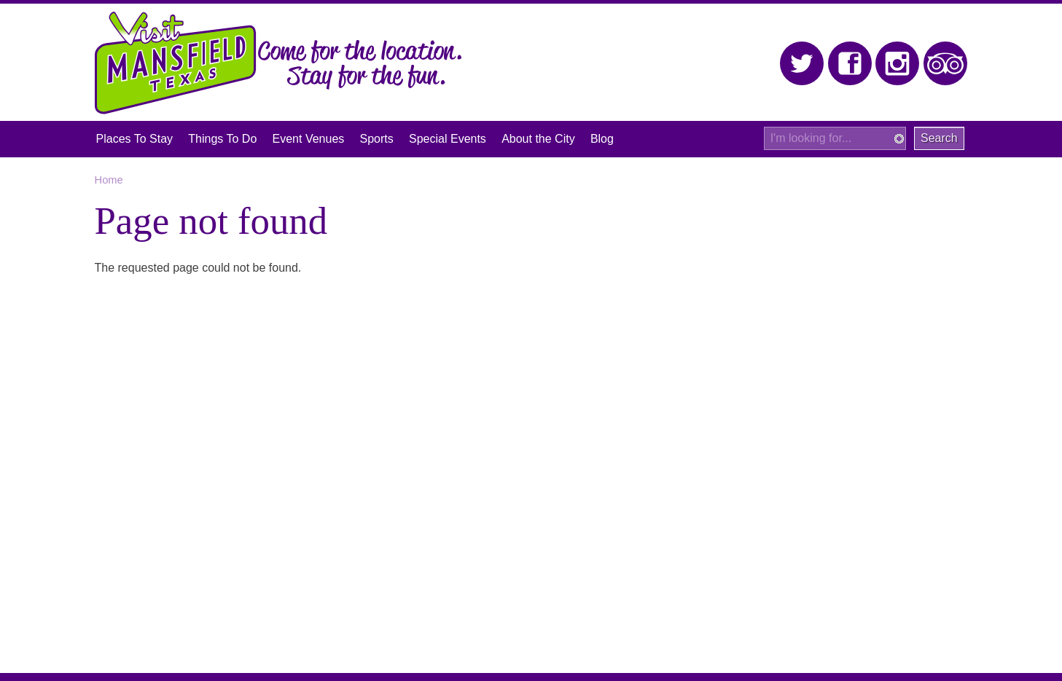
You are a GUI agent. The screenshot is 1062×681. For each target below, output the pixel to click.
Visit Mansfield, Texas (176, 63)
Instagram (897, 64)
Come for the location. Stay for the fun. (360, 65)
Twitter (802, 64)
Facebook (850, 64)
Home (109, 180)
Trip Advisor (946, 64)
